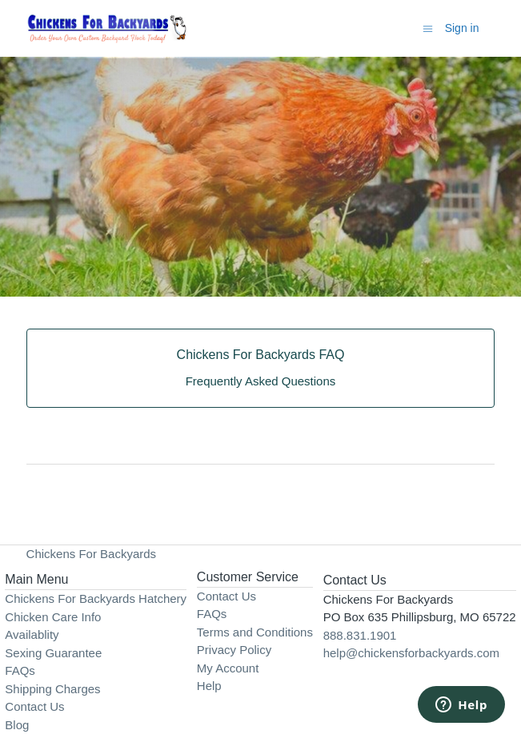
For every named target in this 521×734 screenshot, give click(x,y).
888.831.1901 (360, 635)
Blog (17, 725)
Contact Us (34, 706)
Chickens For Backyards (91, 553)
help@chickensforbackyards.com (411, 653)
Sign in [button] (462, 28)
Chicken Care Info (53, 617)
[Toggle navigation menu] (428, 27)
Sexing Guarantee (53, 653)
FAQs (20, 670)
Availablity (31, 634)
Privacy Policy (234, 649)
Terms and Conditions (255, 632)
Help (209, 685)
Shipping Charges (52, 689)
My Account (228, 668)
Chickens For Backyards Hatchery (95, 598)
